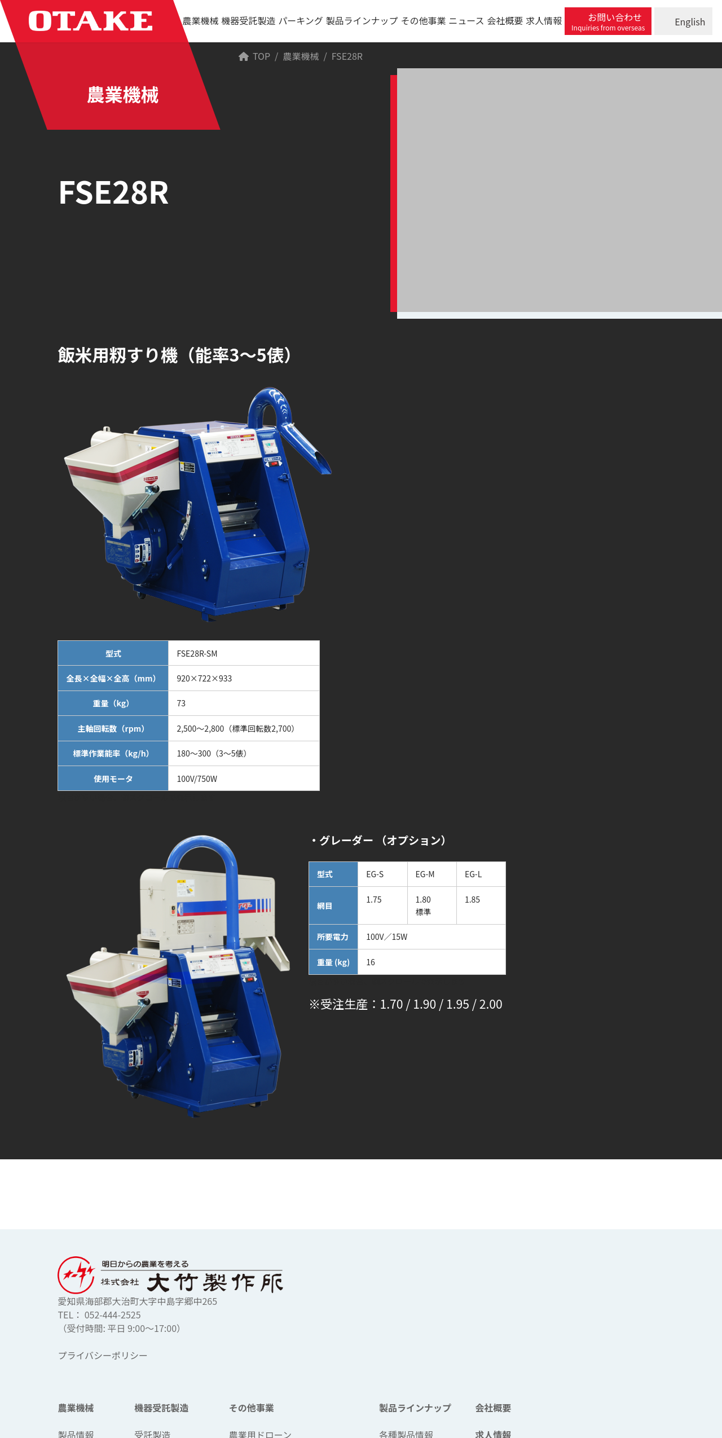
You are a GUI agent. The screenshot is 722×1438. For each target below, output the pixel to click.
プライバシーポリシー (103, 1355)
